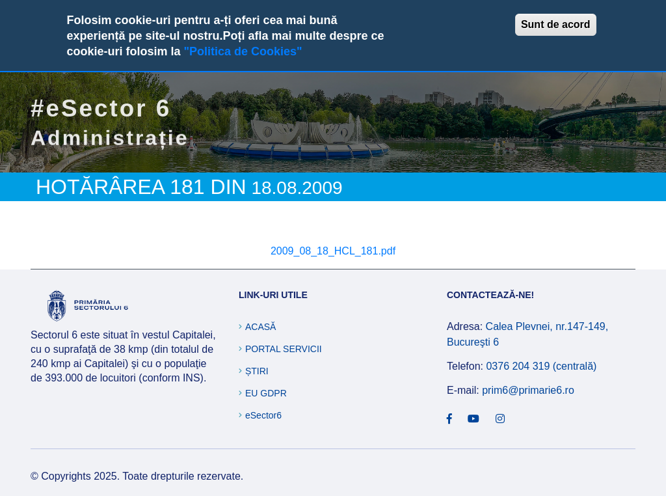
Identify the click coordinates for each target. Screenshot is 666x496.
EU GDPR (266, 393)
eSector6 (263, 415)
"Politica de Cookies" (242, 51)
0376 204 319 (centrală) (541, 366)
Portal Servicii (283, 349)
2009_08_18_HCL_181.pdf (333, 250)
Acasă (260, 327)
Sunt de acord (556, 24)
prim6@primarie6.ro (528, 390)
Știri (257, 371)
